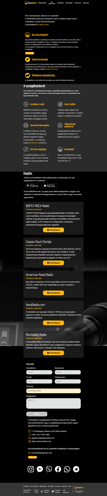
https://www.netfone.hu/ (41, 441)
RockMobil (26, 486)
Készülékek (69, 3)
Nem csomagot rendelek (34, 391)
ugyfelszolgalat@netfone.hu (42, 438)
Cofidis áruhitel (36, 491)
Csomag (29, 386)
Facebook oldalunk (56, 491)
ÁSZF (69, 486)
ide (64, 116)
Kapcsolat (64, 486)
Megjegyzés (31, 396)
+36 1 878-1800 (42, 435)
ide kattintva (34, 143)
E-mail (28, 377)
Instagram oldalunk (45, 491)
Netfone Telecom (52, 69)
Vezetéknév (31, 368)
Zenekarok (77, 3)
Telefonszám (60, 377)
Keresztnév (59, 368)
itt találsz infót (43, 25)
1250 (33, 435)
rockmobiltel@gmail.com (41, 453)
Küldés (36, 414)
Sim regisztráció (51, 2)
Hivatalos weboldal (33, 209)
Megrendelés (42, 3)
